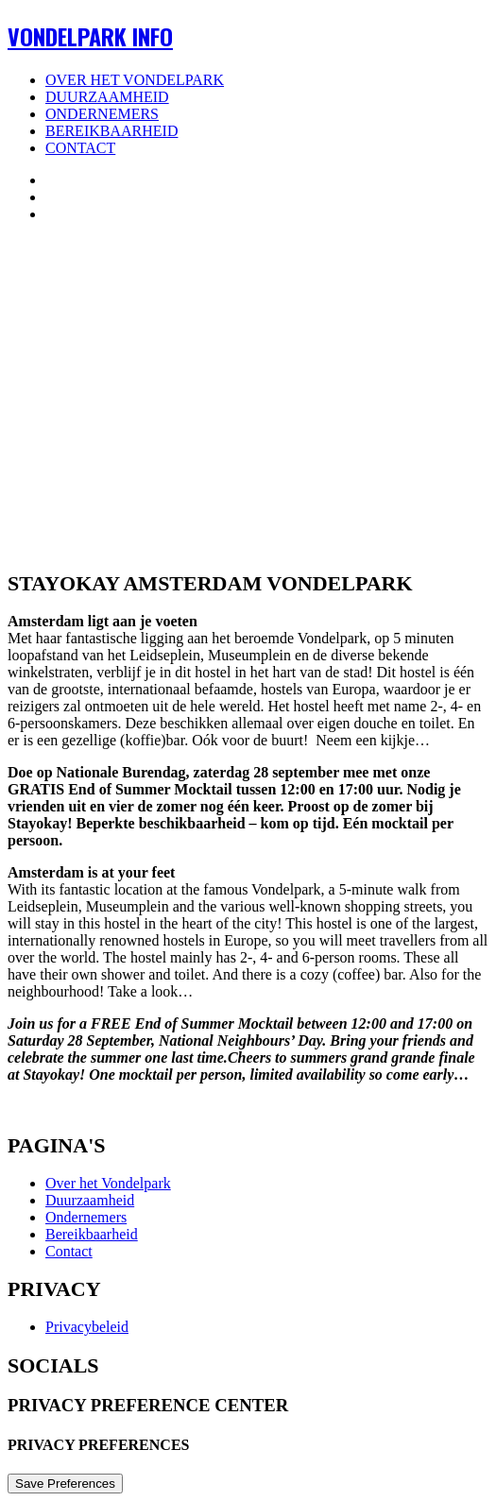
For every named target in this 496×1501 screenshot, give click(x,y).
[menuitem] (266, 80)
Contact (80, 148)
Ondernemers (102, 114)
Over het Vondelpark (134, 80)
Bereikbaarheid (111, 131)
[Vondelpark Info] (248, 36)
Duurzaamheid (107, 97)
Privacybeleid (86, 1327)
